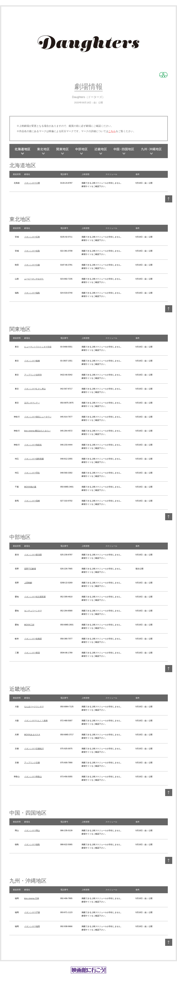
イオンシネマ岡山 (32, 830)
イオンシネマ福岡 (32, 926)
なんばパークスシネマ (34, 706)
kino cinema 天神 (31, 898)
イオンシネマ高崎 (32, 501)
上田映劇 (28, 583)
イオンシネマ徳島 (32, 844)
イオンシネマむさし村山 (35, 389)
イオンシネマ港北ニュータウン (38, 417)
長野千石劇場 (30, 569)
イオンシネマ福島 (32, 293)
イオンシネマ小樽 (32, 183)
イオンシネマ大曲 (32, 265)
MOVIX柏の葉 (30, 487)
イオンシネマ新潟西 (33, 555)
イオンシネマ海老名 (33, 445)
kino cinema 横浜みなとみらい (37, 431)
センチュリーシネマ (33, 611)
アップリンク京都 (32, 762)
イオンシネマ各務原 (33, 639)
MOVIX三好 (29, 625)
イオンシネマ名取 (32, 251)
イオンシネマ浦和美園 (34, 459)
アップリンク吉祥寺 (33, 375)
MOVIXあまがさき (32, 734)
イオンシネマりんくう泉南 (36, 720)
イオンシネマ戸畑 (32, 912)
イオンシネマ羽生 (32, 473)
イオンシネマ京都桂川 (34, 748)
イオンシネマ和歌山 (33, 776)
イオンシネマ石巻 (32, 237)
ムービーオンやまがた (34, 279)
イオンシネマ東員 (32, 653)
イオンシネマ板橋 (32, 361)
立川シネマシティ (32, 403)
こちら (112, 131)
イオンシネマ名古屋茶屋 (35, 597)
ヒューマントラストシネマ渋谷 (38, 347)
